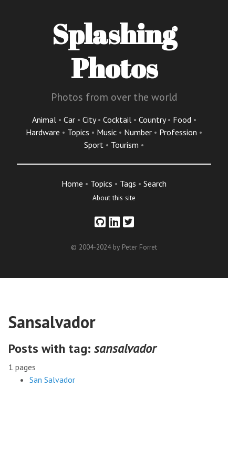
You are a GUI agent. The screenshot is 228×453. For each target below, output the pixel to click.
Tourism (126, 144)
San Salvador (52, 379)
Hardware (44, 132)
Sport (95, 144)
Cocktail (118, 119)
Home (72, 183)
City (90, 119)
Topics (79, 132)
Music (108, 132)
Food (183, 119)
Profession (179, 132)
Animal (45, 119)
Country (153, 119)
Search (155, 183)
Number (139, 132)
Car (70, 119)
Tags (128, 183)
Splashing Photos (114, 50)
